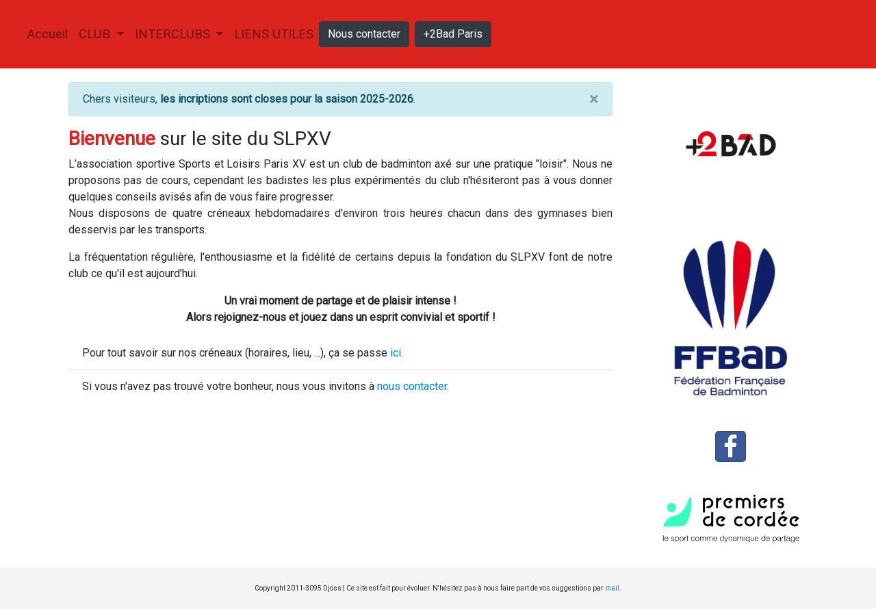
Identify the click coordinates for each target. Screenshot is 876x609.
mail (612, 588)
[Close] (594, 99)
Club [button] (96, 34)
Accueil (50, 32)
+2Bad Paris (453, 33)
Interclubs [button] (174, 34)
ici (395, 352)
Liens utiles (273, 34)
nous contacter (412, 386)
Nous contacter (364, 33)
